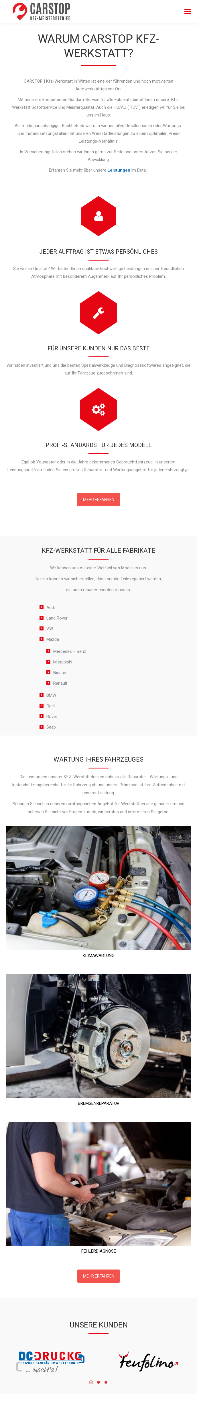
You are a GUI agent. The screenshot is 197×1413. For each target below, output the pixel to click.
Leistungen (118, 170)
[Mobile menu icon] (187, 11)
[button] (91, 1382)
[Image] (50, 1362)
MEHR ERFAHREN (98, 499)
